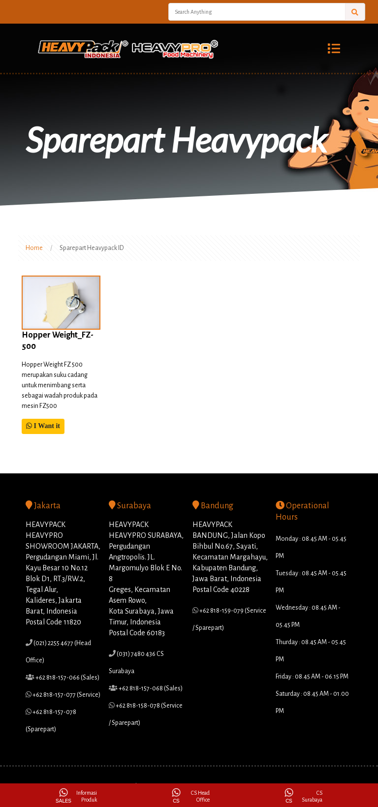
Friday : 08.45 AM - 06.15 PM (312, 676)
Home (34, 248)
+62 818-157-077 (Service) (66, 694)
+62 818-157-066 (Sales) (66, 677)
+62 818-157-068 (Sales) (150, 688)
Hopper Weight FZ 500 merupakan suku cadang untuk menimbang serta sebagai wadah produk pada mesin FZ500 (59, 385)
